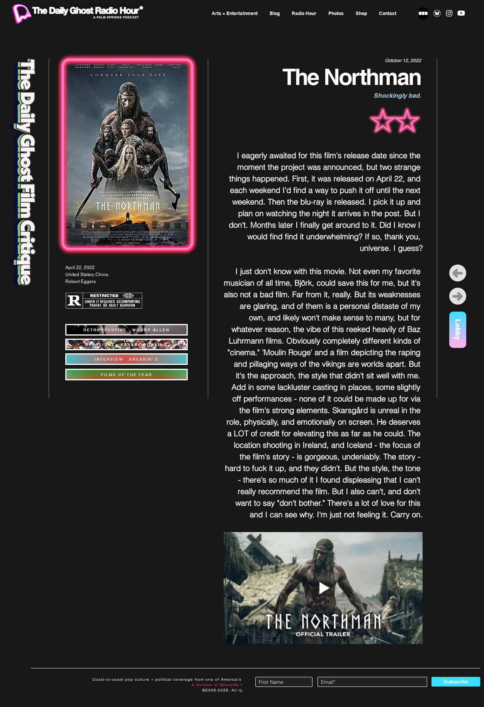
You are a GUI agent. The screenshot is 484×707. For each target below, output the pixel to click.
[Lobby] (457, 330)
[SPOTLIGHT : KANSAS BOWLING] (126, 344)
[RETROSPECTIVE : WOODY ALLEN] (126, 330)
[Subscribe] (455, 682)
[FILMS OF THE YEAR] (126, 374)
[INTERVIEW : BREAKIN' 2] (126, 359)
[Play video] (323, 588)
